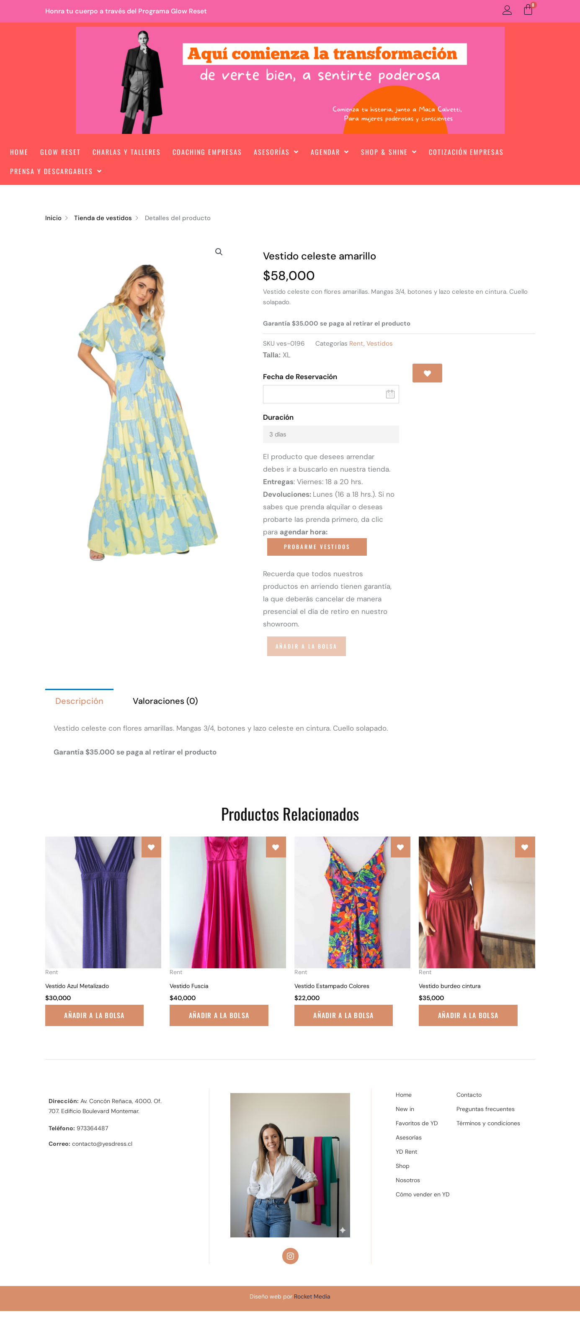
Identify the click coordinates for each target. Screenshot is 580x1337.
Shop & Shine (389, 151)
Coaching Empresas (207, 152)
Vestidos (379, 343)
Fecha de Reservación (300, 376)
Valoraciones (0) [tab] (165, 700)
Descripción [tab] (79, 700)
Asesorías (276, 151)
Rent (356, 343)
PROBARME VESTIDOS (317, 546)
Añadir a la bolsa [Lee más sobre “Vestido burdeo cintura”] (459, 1036)
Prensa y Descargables (56, 171)
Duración (278, 417)
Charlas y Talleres (127, 152)
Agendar (330, 151)
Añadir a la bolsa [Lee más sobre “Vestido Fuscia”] (210, 1036)
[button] (219, 251)
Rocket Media (312, 1322)
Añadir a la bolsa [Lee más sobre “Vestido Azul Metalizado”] (86, 1036)
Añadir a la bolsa (307, 646)
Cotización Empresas (466, 152)
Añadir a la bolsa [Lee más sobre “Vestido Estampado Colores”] (335, 1036)
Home (19, 152)
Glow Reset (60, 152)
